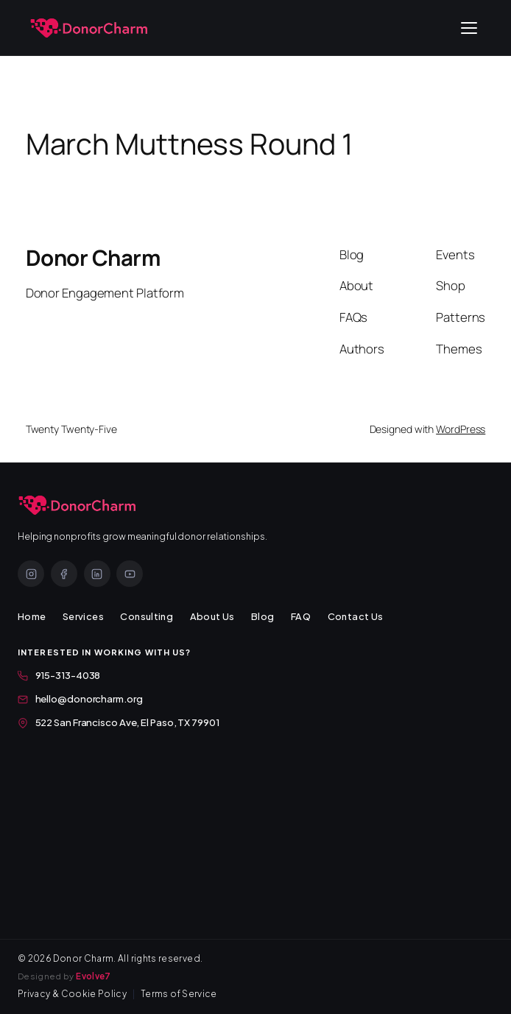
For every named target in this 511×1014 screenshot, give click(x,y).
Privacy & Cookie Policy (72, 993)
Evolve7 (93, 976)
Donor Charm (93, 257)
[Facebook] (64, 573)
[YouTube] (129, 573)
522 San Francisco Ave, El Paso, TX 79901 (118, 722)
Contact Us (356, 616)
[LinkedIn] (97, 573)
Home (32, 616)
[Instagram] (31, 573)
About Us (212, 616)
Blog (263, 616)
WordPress (460, 429)
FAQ (301, 616)
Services (83, 616)
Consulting (146, 616)
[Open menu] (469, 28)
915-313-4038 (59, 675)
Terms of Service (179, 993)
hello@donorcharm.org (80, 698)
